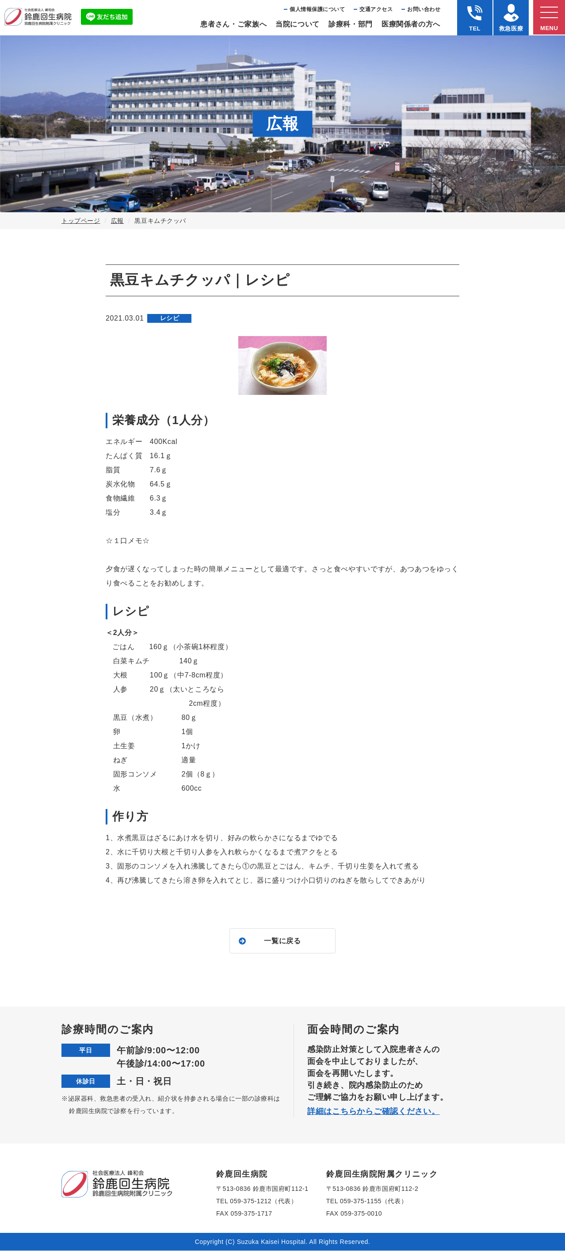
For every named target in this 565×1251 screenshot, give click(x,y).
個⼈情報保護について (317, 9)
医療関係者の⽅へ (411, 24)
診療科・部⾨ (350, 24)
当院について (297, 24)
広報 (117, 220)
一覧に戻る (282, 941)
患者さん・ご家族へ (233, 24)
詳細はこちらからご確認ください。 (373, 1111)
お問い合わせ (423, 9)
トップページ (80, 220)
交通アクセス (376, 9)
